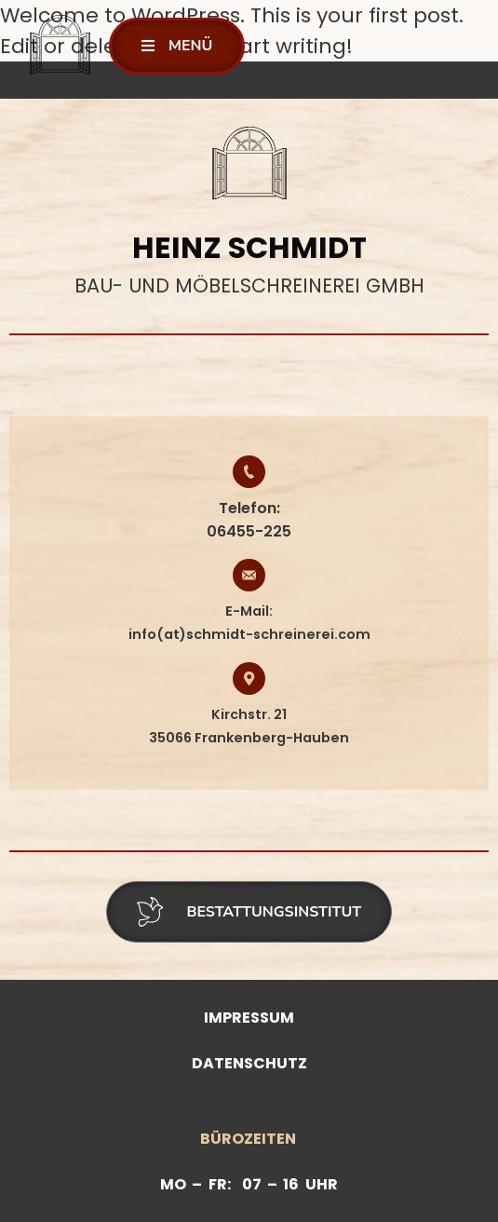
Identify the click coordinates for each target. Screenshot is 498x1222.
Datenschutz (249, 1063)
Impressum (249, 1017)
